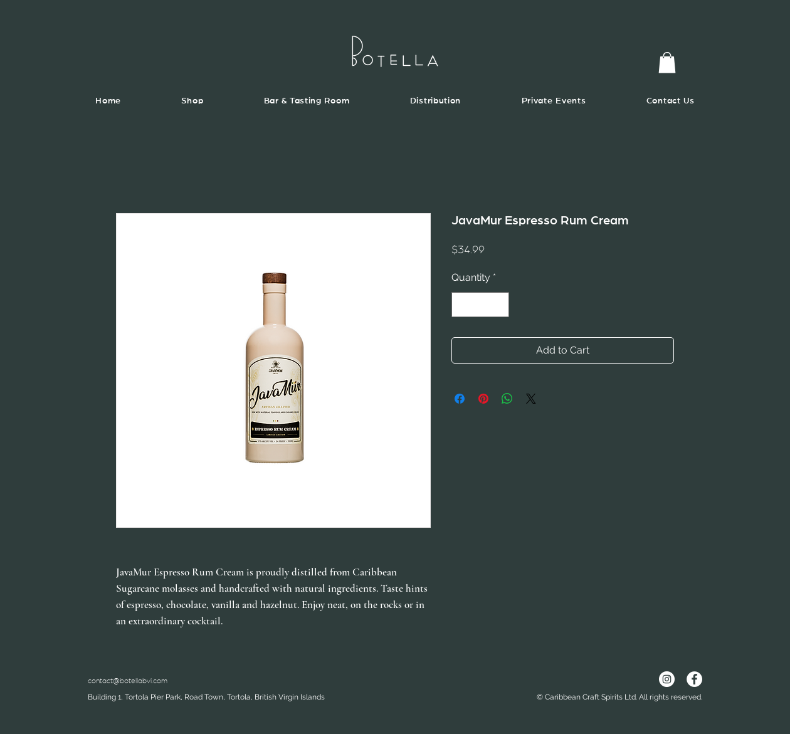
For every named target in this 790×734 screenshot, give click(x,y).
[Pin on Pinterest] (483, 398)
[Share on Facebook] (459, 398)
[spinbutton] (480, 305)
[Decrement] (462, 305)
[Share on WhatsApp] (507, 398)
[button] (667, 62)
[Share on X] (531, 398)
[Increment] (498, 305)
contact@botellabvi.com (127, 680)
